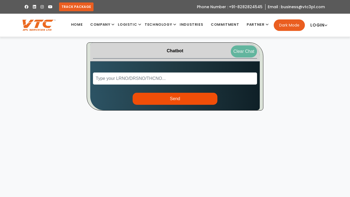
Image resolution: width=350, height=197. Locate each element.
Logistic (127, 24)
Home (77, 24)
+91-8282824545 (245, 7)
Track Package (76, 6)
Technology (158, 24)
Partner (255, 24)
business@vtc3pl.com (303, 7)
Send (175, 98)
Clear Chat (244, 51)
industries (191, 24)
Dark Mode (289, 25)
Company (100, 24)
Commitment (225, 24)
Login (319, 25)
